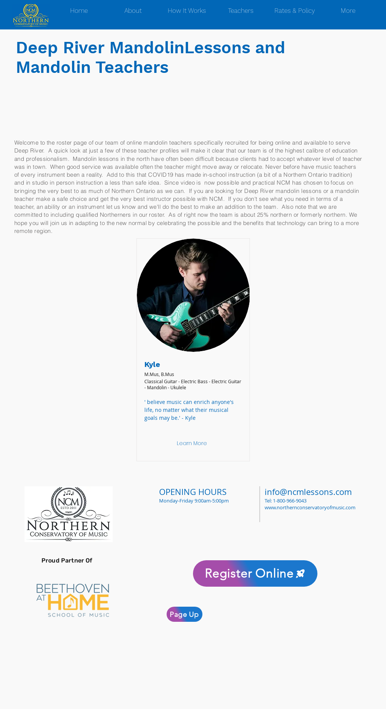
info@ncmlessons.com (308, 491)
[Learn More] (192, 443)
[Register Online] (255, 573)
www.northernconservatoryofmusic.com (310, 507)
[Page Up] (184, 614)
